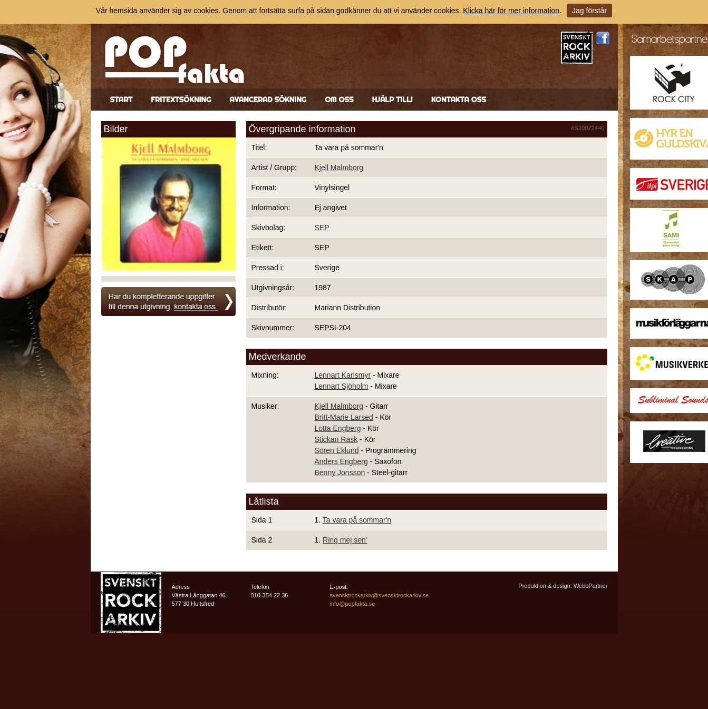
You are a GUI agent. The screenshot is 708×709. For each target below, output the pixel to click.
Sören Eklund (337, 450)
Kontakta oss (458, 99)
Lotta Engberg (338, 428)
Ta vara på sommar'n (357, 520)
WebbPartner (591, 586)
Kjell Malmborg (339, 167)
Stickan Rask (336, 439)
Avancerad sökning (267, 99)
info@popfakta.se (352, 603)
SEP (322, 227)
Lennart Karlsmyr (343, 375)
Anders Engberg (341, 461)
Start (121, 99)
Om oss (339, 99)
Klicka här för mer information (511, 10)
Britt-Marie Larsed (344, 417)
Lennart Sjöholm (341, 386)
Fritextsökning (181, 99)
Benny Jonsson (340, 472)
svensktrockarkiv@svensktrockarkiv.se (379, 595)
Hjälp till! (392, 99)
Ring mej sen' (345, 540)
